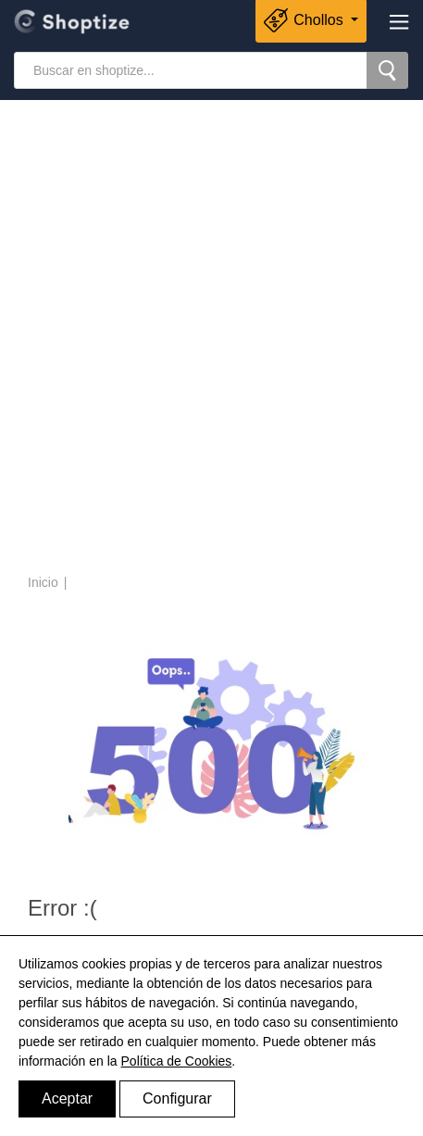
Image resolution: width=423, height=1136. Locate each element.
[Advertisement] (211, 339)
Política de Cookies (176, 1061)
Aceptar (67, 1098)
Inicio (43, 582)
